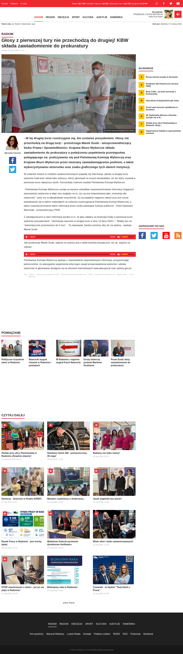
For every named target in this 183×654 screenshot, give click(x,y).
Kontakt (4, 4)
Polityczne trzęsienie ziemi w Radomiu (13, 352)
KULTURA (88, 17)
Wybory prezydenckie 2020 (48, 274)
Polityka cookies (102, 634)
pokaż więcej (68, 603)
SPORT (76, 17)
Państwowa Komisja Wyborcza (73, 274)
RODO (116, 634)
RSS (125, 634)
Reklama (14, 4)
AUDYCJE (101, 17)
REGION (50, 17)
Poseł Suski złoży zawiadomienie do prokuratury (123, 353)
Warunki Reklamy (55, 634)
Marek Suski (122, 274)
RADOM (38, 17)
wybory (32, 274)
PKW (90, 274)
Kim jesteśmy (36, 634)
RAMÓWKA (116, 17)
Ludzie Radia (73, 634)
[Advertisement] (79, 297)
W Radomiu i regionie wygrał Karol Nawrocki (68, 352)
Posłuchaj (135, 634)
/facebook (148, 634)
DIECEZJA (63, 17)
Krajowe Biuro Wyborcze (105, 274)
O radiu (24, 4)
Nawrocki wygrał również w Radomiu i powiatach (41, 353)
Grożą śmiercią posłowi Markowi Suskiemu (96, 353)
